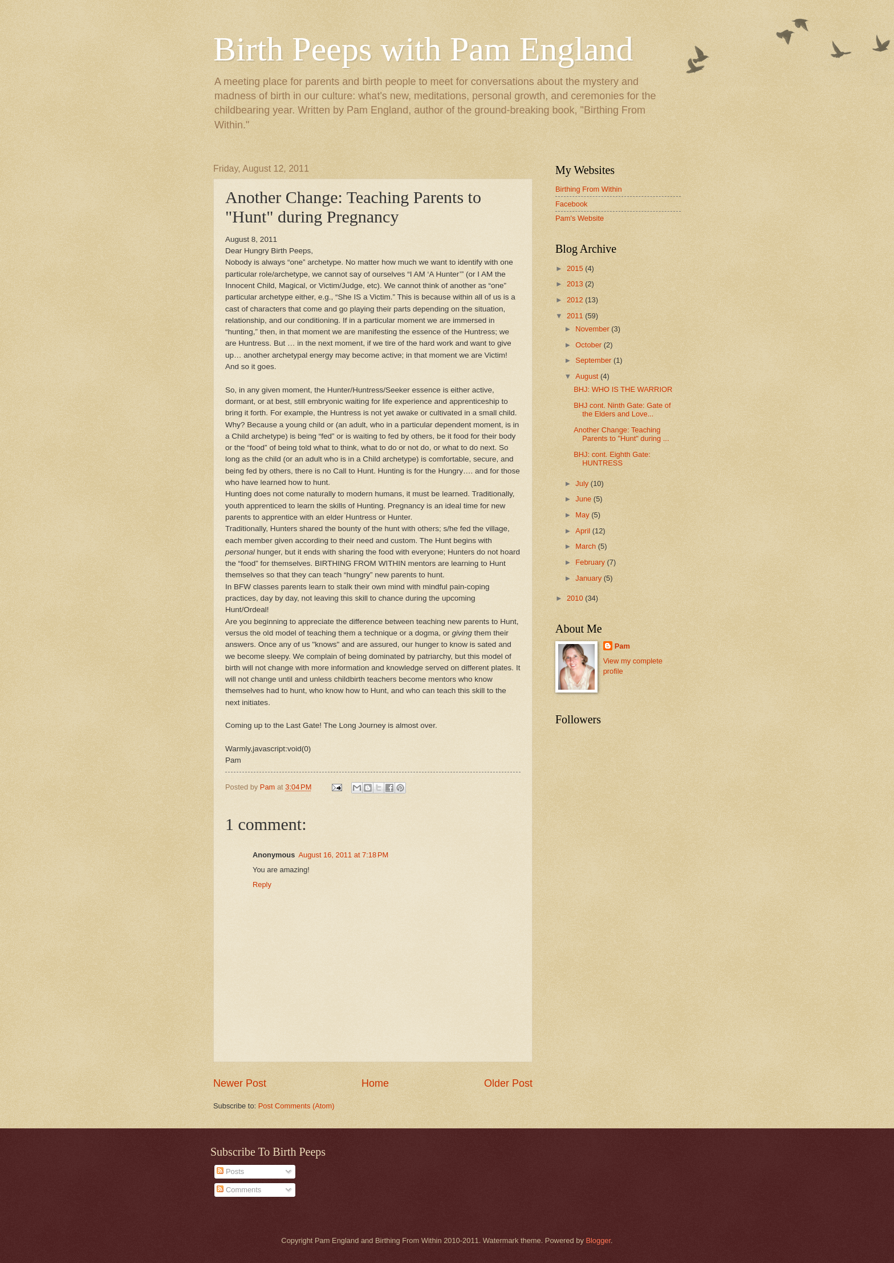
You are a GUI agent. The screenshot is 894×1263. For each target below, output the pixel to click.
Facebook (571, 204)
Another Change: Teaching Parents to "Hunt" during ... (621, 434)
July (582, 483)
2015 (576, 268)
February (591, 562)
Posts (230, 1171)
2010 (576, 598)
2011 (576, 315)
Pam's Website (579, 218)
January (589, 578)
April (583, 531)
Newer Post (239, 1083)
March (586, 546)
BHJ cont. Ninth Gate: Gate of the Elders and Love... (622, 409)
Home (375, 1083)
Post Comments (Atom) (296, 1106)
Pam (622, 646)
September (594, 360)
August (587, 376)
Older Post (508, 1083)
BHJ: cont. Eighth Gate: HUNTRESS (612, 458)
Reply (262, 884)
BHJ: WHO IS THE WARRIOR (623, 389)
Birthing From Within (588, 189)
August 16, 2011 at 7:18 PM (343, 855)
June (584, 499)
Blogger (598, 1240)
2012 (576, 299)
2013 (576, 284)
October (589, 345)
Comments (239, 1189)
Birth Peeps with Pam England (423, 49)
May (583, 515)
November (593, 329)
